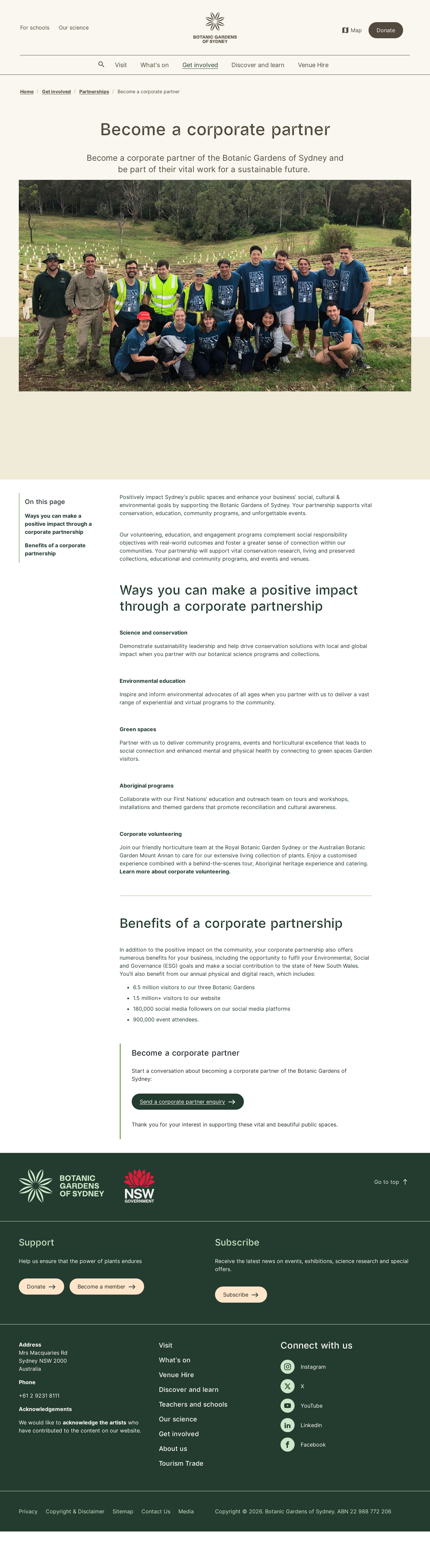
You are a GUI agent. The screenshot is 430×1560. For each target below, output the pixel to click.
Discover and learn (189, 1418)
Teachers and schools (193, 1433)
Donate (386, 30)
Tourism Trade (181, 1492)
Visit (165, 1374)
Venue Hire (176, 1403)
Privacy (28, 1539)
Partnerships (94, 91)
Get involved (56, 91)
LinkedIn (311, 1453)
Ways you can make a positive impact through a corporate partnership (58, 552)
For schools (34, 27)
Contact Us (155, 1539)
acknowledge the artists (94, 1450)
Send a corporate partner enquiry (182, 1130)
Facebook (313, 1473)
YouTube (311, 1434)
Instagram (313, 1395)
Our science (74, 27)
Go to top (391, 1210)
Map (356, 30)
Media (186, 1539)
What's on (174, 1389)
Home (27, 91)
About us (173, 1477)
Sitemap (123, 1539)
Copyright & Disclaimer (75, 1539)
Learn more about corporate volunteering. (176, 900)
